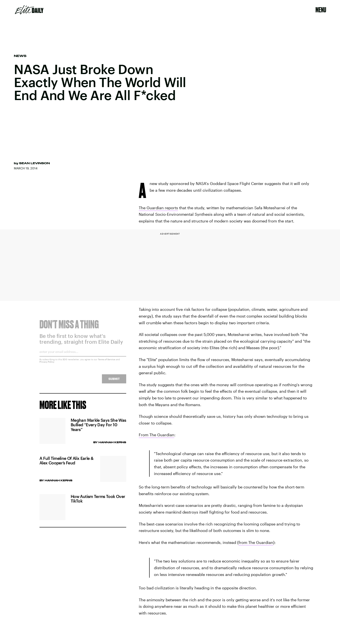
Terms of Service (106, 362)
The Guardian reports (158, 207)
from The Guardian (256, 542)
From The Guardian (156, 434)
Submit (114, 381)
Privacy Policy (46, 364)
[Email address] (82, 356)
